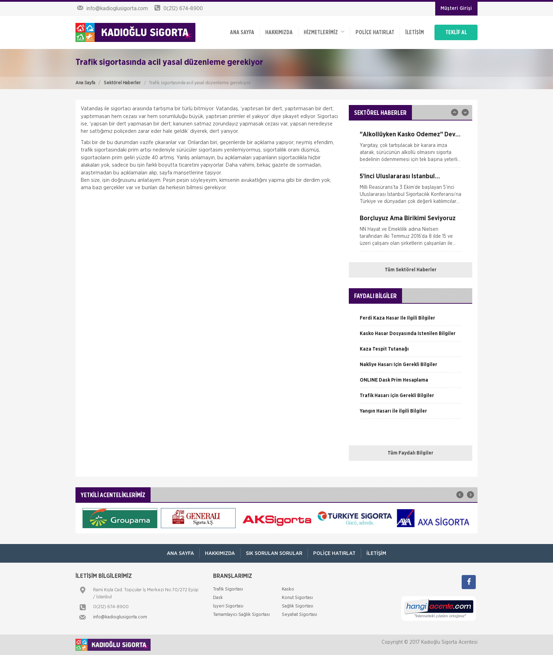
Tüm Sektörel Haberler (411, 269)
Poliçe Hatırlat (375, 32)
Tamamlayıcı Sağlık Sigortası (241, 614)
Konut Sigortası (297, 597)
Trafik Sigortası (228, 589)
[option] (410, 149)
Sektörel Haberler (122, 83)
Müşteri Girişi (456, 8)
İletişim (414, 32)
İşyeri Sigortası (228, 606)
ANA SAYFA (242, 32)
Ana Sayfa (85, 83)
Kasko (288, 589)
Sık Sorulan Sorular (274, 553)
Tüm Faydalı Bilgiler (410, 453)
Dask (218, 597)
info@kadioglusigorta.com (120, 617)
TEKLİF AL (456, 32)
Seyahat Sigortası (299, 614)
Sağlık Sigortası (297, 606)
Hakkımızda (279, 32)
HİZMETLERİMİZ (324, 32)
